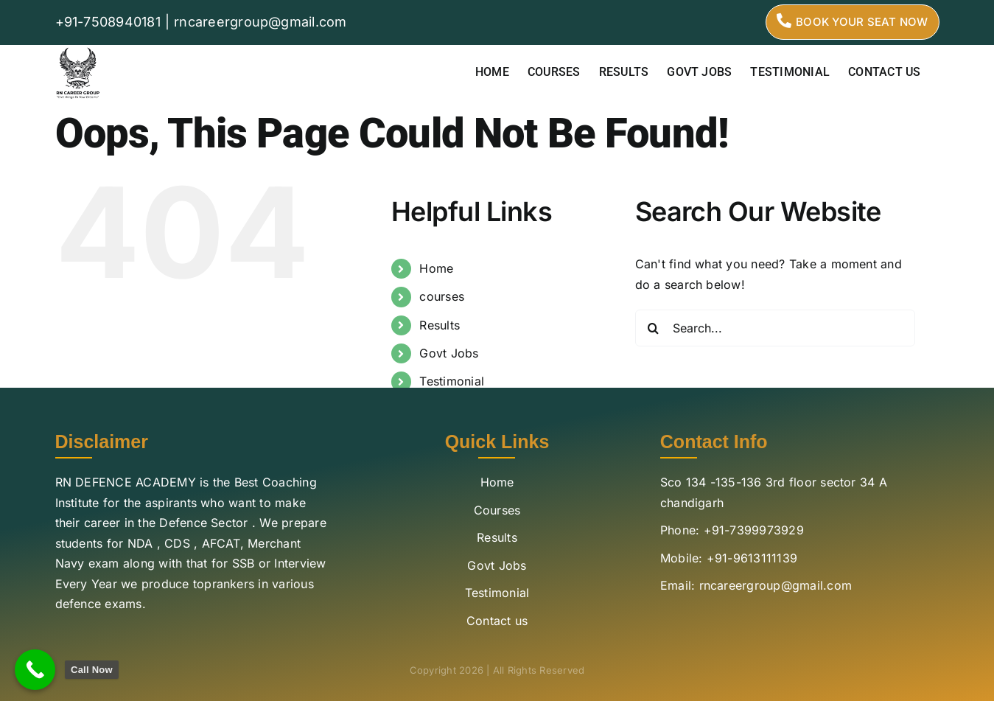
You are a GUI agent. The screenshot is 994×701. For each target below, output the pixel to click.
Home (436, 268)
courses (441, 296)
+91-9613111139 (752, 558)
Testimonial (451, 381)
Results (439, 325)
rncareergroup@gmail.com (260, 21)
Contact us (497, 620)
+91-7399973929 (754, 530)
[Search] (653, 328)
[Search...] (775, 328)
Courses (497, 510)
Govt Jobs (448, 353)
